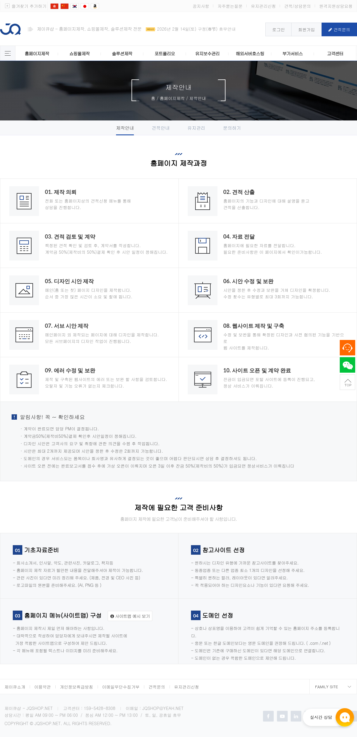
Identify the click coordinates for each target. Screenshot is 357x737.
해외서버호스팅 (250, 53)
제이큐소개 (14, 687)
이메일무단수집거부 (121, 687)
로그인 (278, 29)
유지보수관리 (207, 53)
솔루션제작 (122, 53)
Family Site (326, 686)
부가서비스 (292, 53)
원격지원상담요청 (336, 6)
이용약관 (42, 687)
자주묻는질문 (229, 6)
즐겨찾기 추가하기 (29, 6)
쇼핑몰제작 (79, 53)
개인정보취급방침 (76, 687)
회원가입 (306, 29)
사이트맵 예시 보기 (130, 616)
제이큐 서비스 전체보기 (7, 53)
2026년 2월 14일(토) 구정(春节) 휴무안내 (196, 29)
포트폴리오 (164, 53)
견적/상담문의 (297, 6)
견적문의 (339, 29)
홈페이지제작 (37, 53)
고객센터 (335, 53)
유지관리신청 (263, 6)
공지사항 (200, 6)
